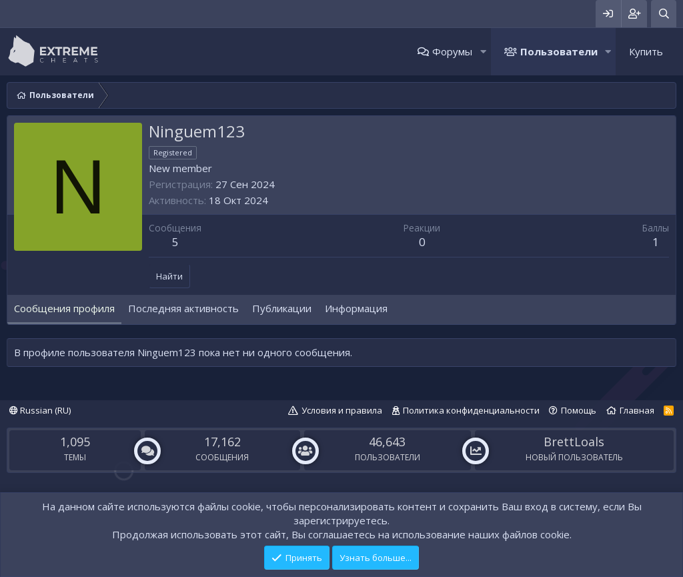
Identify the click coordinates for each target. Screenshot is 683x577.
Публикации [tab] (281, 308)
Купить (646, 51)
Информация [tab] (356, 308)
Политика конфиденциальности (471, 410)
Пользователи (559, 51)
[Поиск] (663, 13)
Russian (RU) (40, 410)
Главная (637, 410)
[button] (483, 51)
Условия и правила (341, 410)
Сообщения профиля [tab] (64, 308)
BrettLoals (574, 442)
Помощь (578, 410)
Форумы (452, 51)
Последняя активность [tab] (183, 308)
